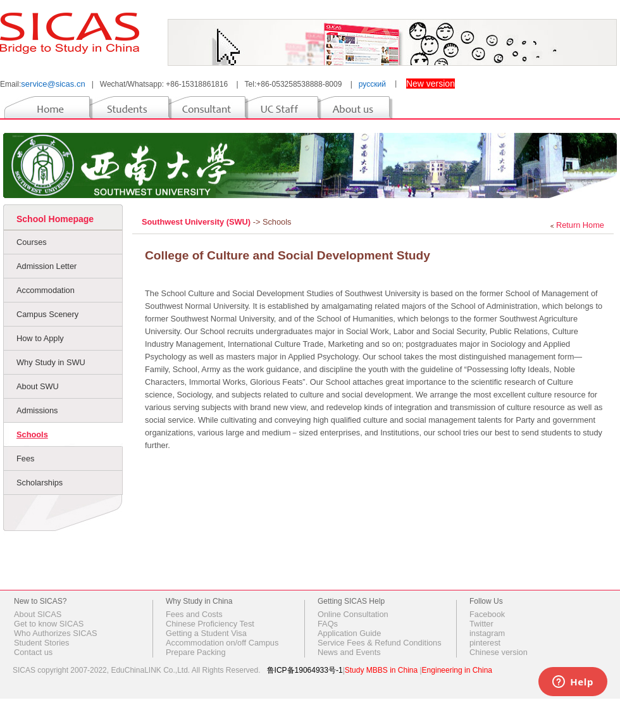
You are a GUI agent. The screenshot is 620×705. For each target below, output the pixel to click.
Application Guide (349, 633)
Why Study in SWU (50, 362)
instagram (487, 633)
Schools (32, 434)
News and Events (349, 652)
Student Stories (42, 642)
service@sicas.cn (53, 84)
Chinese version (498, 652)
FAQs (328, 623)
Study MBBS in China (381, 670)
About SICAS (37, 614)
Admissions (37, 410)
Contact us (33, 652)
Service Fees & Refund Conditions (380, 642)
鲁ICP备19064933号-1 (305, 670)
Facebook (487, 614)
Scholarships (39, 482)
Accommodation (45, 290)
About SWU (37, 386)
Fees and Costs (194, 614)
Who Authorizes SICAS (55, 633)
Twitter (481, 623)
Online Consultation (353, 614)
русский (372, 84)
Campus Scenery (47, 314)
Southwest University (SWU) (197, 222)
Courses (31, 242)
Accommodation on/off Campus (222, 642)
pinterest (484, 642)
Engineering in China (457, 670)
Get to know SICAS (49, 623)
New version (430, 83)
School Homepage (55, 219)
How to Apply (40, 338)
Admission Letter (46, 266)
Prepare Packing (196, 652)
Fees (25, 458)
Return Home (580, 225)
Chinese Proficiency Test (210, 623)
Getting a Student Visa (206, 633)
